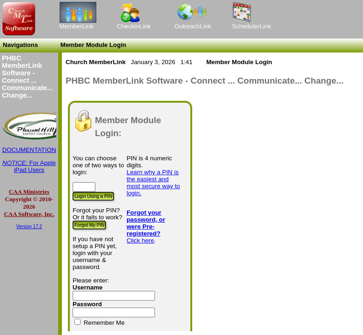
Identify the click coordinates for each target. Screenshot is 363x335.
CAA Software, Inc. (29, 213)
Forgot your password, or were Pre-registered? (146, 223)
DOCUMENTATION (29, 149)
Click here (140, 240)
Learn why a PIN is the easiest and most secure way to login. (153, 183)
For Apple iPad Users (29, 166)
